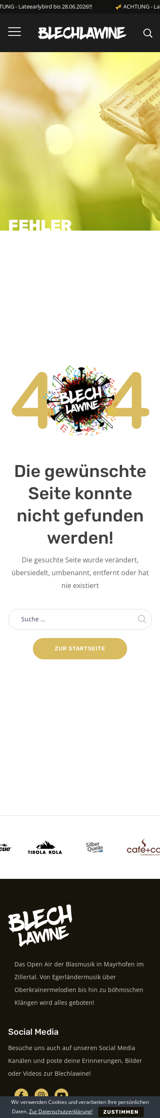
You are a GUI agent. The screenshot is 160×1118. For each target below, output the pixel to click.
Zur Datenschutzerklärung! (61, 1111)
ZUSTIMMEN (121, 1112)
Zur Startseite (80, 648)
